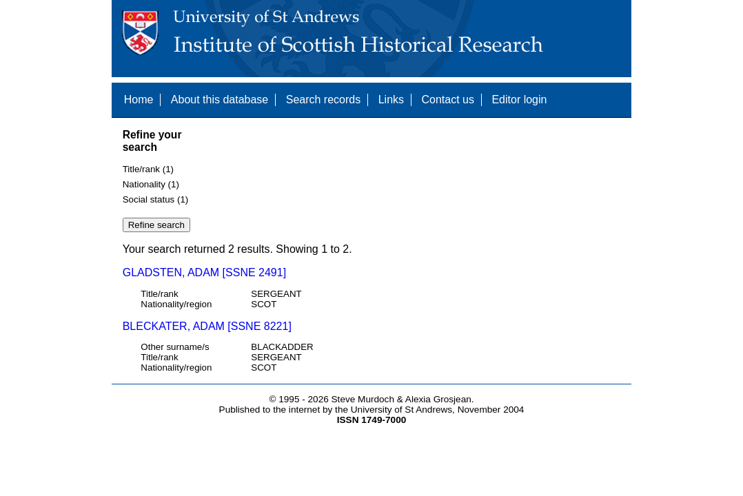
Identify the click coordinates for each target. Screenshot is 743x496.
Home (139, 99)
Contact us (447, 99)
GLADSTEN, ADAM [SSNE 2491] (204, 272)
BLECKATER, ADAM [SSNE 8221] (207, 326)
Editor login (519, 99)
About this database (219, 99)
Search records (323, 99)
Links (391, 99)
